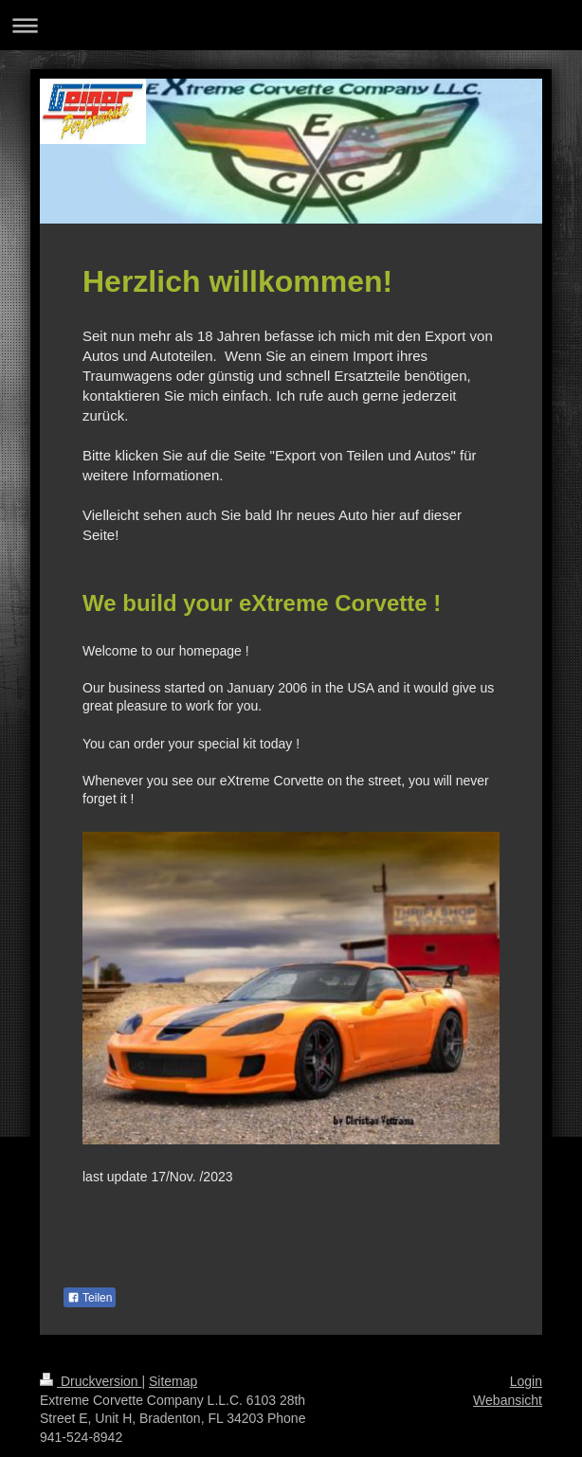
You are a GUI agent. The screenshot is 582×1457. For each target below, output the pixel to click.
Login (526, 1381)
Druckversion (90, 1381)
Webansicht (507, 1400)
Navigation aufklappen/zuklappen (291, 25)
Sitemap (173, 1381)
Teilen (89, 1297)
